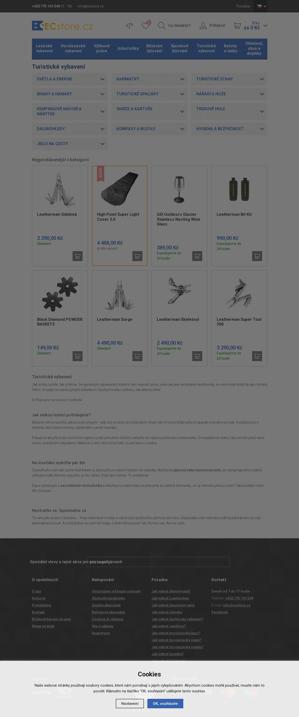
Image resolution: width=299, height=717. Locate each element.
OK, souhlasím (165, 703)
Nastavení (129, 703)
